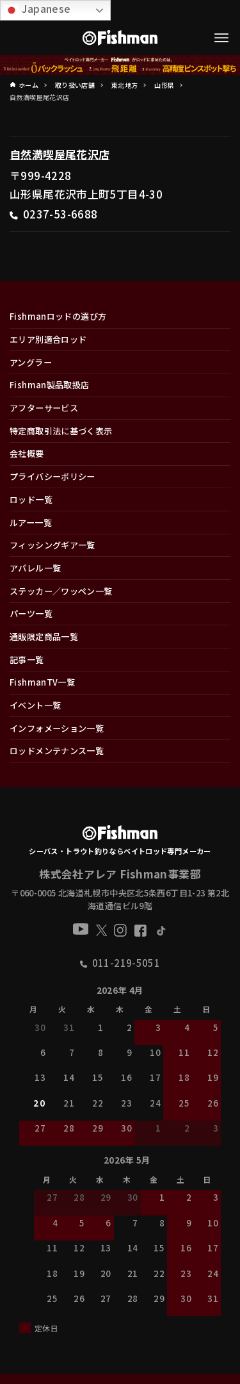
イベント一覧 (35, 705)
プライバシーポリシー (52, 476)
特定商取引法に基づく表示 (61, 431)
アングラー (31, 362)
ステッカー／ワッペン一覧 (61, 591)
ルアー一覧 (31, 522)
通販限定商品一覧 (44, 636)
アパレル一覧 (35, 568)
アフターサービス (44, 408)
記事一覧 (27, 660)
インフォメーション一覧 (57, 728)
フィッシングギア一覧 (52, 545)
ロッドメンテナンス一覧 (57, 751)
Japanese (37, 9)
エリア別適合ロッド (48, 339)
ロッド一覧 (31, 499)
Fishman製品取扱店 (50, 385)
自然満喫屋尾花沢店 (59, 154)
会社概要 (27, 453)
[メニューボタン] (222, 38)
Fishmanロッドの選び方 (58, 316)
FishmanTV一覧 (42, 682)
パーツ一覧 (31, 613)
